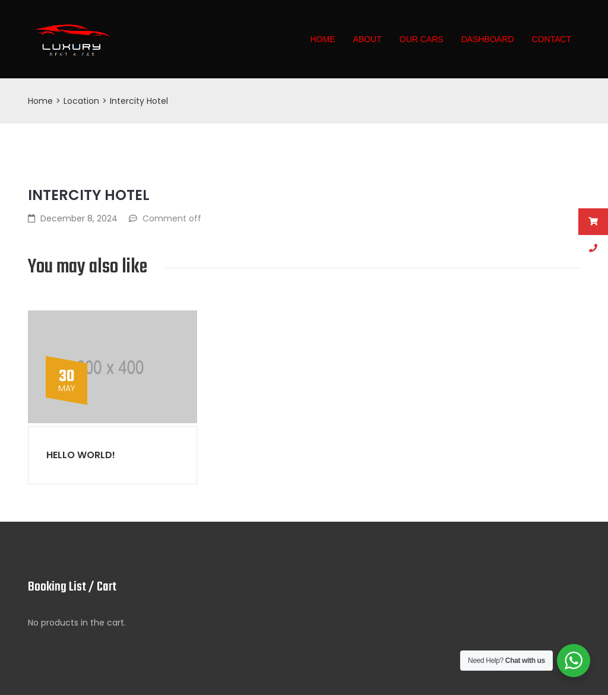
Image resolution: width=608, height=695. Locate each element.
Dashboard (487, 39)
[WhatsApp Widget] (573, 660)
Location (81, 101)
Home (323, 39)
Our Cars (422, 39)
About (367, 39)
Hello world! (80, 455)
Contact (551, 39)
